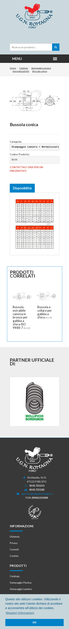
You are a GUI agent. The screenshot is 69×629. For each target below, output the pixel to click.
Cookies (14, 555)
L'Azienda (15, 536)
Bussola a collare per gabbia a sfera (44, 312)
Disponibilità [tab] (22, 188)
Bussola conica (39, 71)
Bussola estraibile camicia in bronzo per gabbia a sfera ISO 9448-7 (20, 317)
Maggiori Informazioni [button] (20, 613)
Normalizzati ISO (21, 71)
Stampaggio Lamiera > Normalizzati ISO (38, 147)
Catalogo (23, 68)
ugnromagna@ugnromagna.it (36, 493)
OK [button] (35, 622)
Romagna (34, 16)
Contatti (14, 549)
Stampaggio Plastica (20, 582)
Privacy (14, 543)
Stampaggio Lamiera (41, 68)
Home (13, 68)
